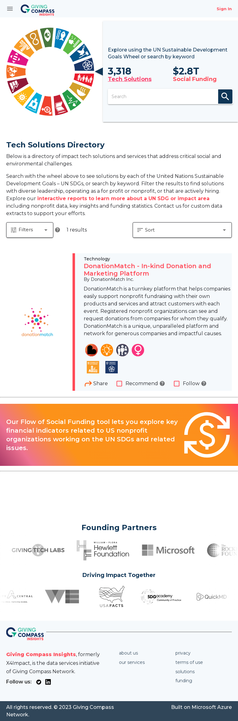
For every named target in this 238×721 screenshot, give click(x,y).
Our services (132, 662)
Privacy (183, 653)
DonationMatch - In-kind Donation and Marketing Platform (147, 269)
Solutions (185, 671)
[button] (29, 230)
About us (128, 653)
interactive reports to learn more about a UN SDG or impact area (123, 198)
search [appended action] (225, 96)
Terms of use (189, 662)
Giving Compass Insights (41, 654)
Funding (183, 680)
